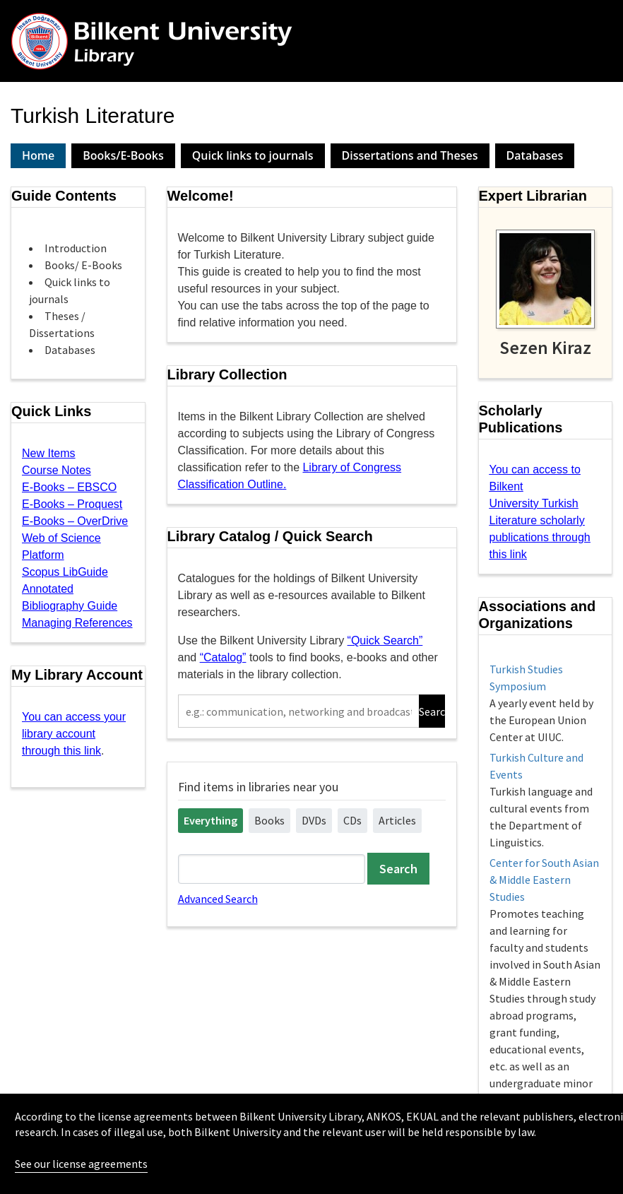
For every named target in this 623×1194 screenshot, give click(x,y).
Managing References (77, 623)
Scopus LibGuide (65, 572)
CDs (352, 820)
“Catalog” (223, 657)
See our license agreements (81, 1164)
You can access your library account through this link (74, 734)
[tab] (38, 155)
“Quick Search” (385, 640)
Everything (210, 820)
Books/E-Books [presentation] (123, 155)
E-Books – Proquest (72, 504)
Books (269, 820)
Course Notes (56, 470)
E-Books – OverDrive (75, 521)
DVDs (314, 820)
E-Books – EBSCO (69, 487)
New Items (49, 453)
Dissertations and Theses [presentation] (410, 155)
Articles (397, 820)
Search (432, 711)
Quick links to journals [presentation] (253, 155)
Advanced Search (218, 899)
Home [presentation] (38, 155)
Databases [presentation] (535, 155)
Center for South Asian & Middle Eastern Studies (544, 880)
